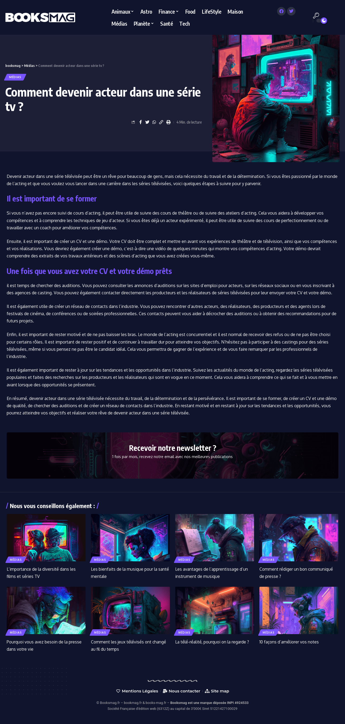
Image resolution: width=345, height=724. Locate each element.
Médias (16, 77)
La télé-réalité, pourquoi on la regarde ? (212, 642)
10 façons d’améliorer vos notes (289, 642)
